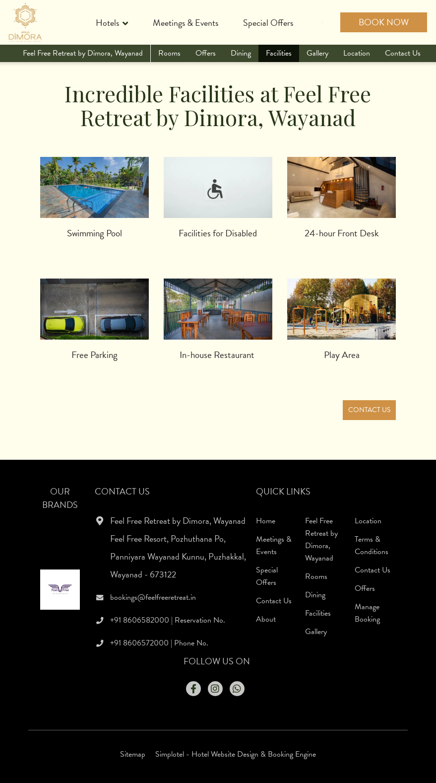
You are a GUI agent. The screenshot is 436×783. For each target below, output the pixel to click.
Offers (205, 53)
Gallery (317, 53)
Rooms (169, 53)
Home (265, 521)
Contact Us (403, 53)
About (266, 619)
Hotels (112, 23)
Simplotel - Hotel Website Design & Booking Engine (235, 754)
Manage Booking (367, 613)
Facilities (279, 53)
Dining (241, 53)
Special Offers (268, 22)
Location (356, 53)
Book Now (384, 22)
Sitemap (132, 754)
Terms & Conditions (371, 545)
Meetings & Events (185, 22)
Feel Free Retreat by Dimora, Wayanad (83, 53)
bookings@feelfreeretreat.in (153, 597)
